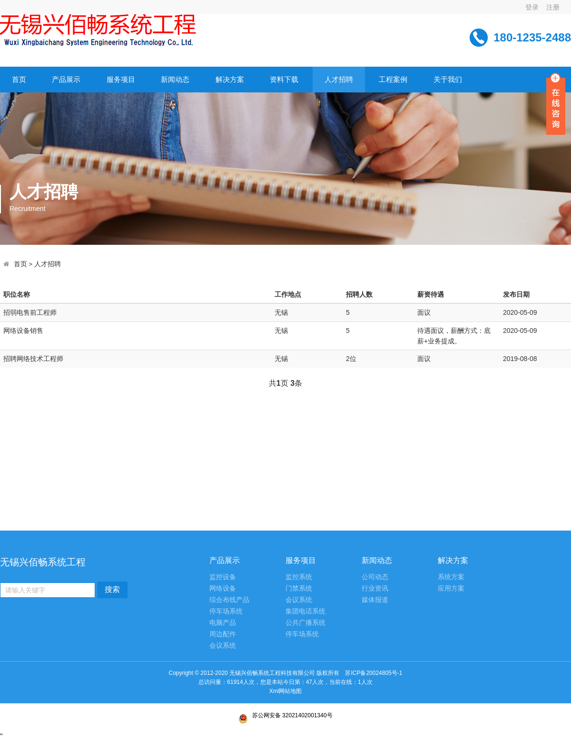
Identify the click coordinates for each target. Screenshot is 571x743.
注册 (553, 7)
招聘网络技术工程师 (33, 358)
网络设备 (222, 588)
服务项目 (121, 79)
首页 (19, 79)
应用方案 (451, 588)
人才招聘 (339, 79)
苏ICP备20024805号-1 (285, 678)
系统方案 (451, 577)
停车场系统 (226, 611)
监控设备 (222, 577)
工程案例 (393, 79)
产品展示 (66, 79)
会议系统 (222, 645)
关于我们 (447, 79)
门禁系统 (299, 588)
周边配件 (222, 634)
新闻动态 (175, 79)
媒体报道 (375, 599)
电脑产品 (222, 622)
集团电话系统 (305, 611)
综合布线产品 (229, 599)
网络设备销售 (23, 330)
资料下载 (284, 79)
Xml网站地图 (285, 691)
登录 (532, 7)
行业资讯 (375, 588)
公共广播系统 (305, 622)
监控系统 (299, 577)
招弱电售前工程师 (30, 312)
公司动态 (375, 577)
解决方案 (230, 79)
